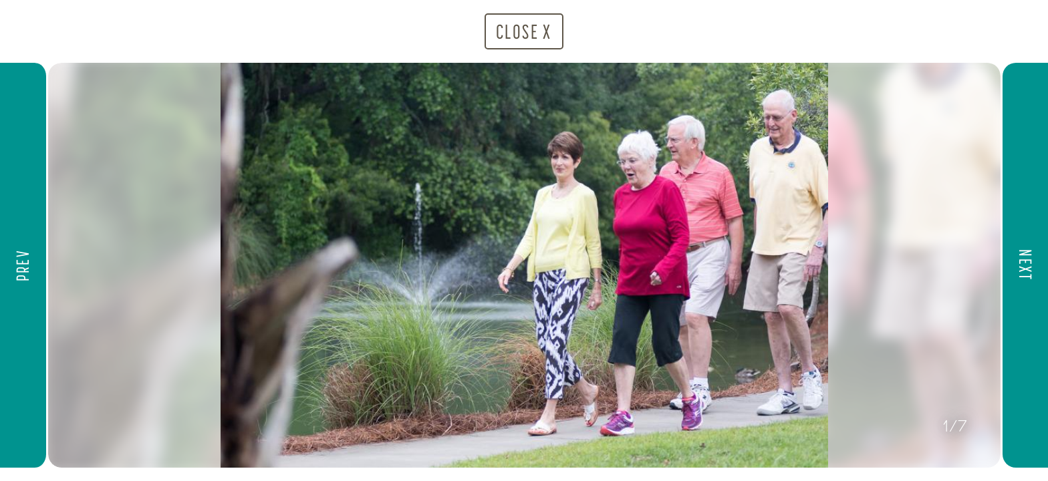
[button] (24, 265)
